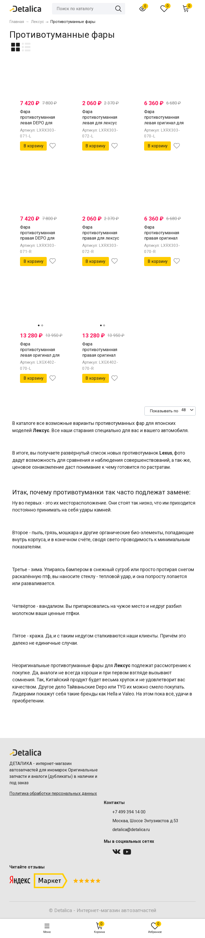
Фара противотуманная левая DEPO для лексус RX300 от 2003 (37, 122)
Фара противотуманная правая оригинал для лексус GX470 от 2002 (100, 355)
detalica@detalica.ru (131, 829)
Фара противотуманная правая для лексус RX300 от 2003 (100, 235)
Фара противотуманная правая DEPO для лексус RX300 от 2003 (37, 238)
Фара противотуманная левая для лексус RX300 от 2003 (99, 120)
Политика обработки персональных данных (53, 793)
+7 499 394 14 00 (128, 811)
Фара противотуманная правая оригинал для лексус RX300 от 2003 (162, 238)
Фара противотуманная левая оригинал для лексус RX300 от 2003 (164, 122)
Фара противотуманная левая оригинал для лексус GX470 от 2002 (40, 355)
